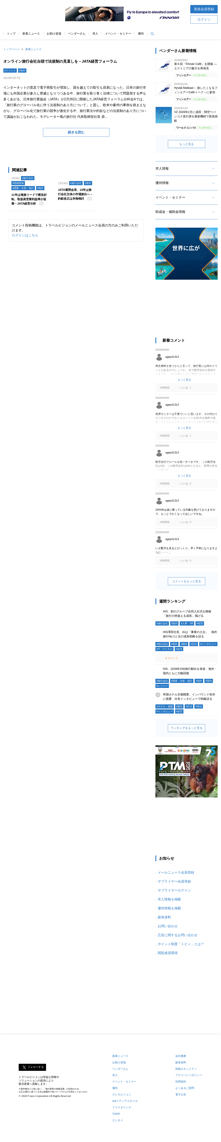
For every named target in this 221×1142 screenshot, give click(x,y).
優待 (141, 33)
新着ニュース (31, 33)
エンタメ (117, 1120)
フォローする (36, 1067)
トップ (11, 33)
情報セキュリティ (186, 1068)
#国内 (174, 623)
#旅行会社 (27, 178)
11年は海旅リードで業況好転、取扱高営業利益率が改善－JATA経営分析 (29, 199)
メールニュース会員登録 (176, 872)
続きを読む (76, 132)
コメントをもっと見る (186, 581)
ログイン (204, 19)
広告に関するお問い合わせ (178, 935)
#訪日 (193, 644)
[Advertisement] (186, 311)
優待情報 (162, 183)
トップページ (11, 49)
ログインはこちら (25, 235)
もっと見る (186, 144)
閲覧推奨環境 (168, 953)
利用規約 (180, 1081)
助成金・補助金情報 (170, 212)
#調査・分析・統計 (23, 188)
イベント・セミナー (118, 33)
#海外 (22, 70)
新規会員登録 (204, 9)
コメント (171, 658)
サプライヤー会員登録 (174, 881)
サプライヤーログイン (174, 890)
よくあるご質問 (184, 1088)
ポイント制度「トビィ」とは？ (181, 944)
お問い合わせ (168, 926)
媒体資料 (164, 917)
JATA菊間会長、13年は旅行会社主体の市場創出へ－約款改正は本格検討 (75, 194)
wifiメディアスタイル (125, 1100)
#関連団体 (18, 183)
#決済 (179, 649)
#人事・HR (187, 623)
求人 (95, 33)
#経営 (200, 623)
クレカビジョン (121, 1094)
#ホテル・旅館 (164, 706)
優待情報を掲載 (169, 908)
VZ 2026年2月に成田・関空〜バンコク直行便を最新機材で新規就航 (196, 116)
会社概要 (180, 1056)
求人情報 (162, 168)
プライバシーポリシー (188, 1075)
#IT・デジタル (164, 649)
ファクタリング (121, 1107)
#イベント (10, 70)
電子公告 (180, 1094)
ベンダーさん (76, 33)
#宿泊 (198, 706)
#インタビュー (208, 644)
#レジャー (162, 685)
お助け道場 (54, 33)
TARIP (116, 1113)
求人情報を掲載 (169, 899)
